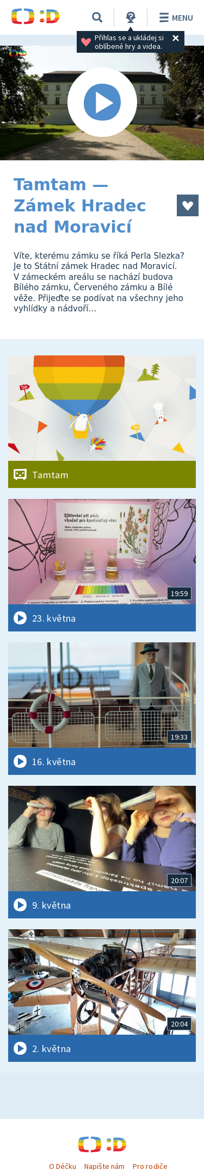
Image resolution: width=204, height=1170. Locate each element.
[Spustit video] (102, 103)
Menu (174, 17)
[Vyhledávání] (97, 17)
